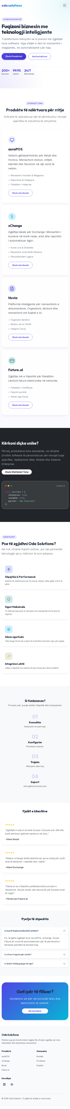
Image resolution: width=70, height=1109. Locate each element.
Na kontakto (35, 1011)
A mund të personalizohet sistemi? (21, 930)
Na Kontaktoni (39, 56)
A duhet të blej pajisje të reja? (18, 963)
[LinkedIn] (4, 1084)
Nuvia (4, 1065)
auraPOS (5, 1056)
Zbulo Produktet (13, 56)
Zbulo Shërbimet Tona (16, 472)
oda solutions (12, 5)
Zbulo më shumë (20, 193)
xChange (6, 1061)
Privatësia (41, 1061)
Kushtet (40, 1065)
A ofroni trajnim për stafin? (18, 954)
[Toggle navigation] (64, 5)
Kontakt (40, 1056)
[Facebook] (12, 1084)
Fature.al (5, 1070)
